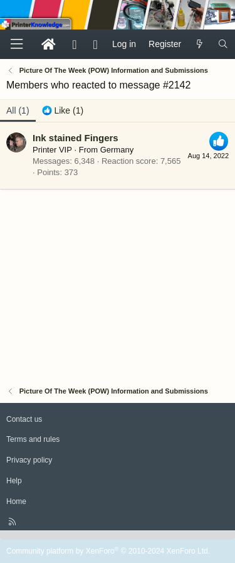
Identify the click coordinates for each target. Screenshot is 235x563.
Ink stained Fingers (75, 137)
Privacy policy (29, 460)
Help (14, 480)
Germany (116, 149)
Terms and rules (33, 439)
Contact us (24, 419)
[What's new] (199, 44)
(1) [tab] (17, 110)
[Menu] (16, 44)
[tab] (63, 111)
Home (16, 501)
